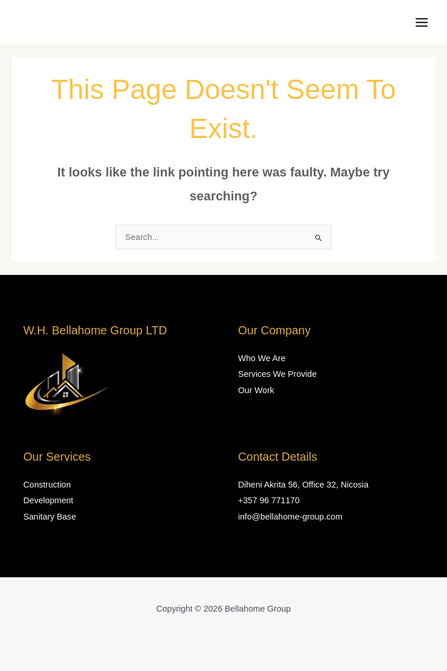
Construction (47, 484)
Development (48, 500)
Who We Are (262, 358)
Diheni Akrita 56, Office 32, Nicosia (303, 484)
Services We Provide (277, 374)
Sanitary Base (49, 516)
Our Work (256, 390)
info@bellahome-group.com (290, 516)
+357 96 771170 (269, 500)
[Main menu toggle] (421, 22)
